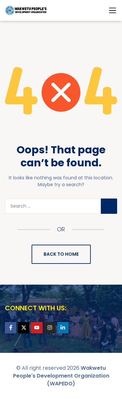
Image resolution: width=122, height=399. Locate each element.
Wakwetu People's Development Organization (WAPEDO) (61, 375)
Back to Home (61, 254)
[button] (112, 10)
